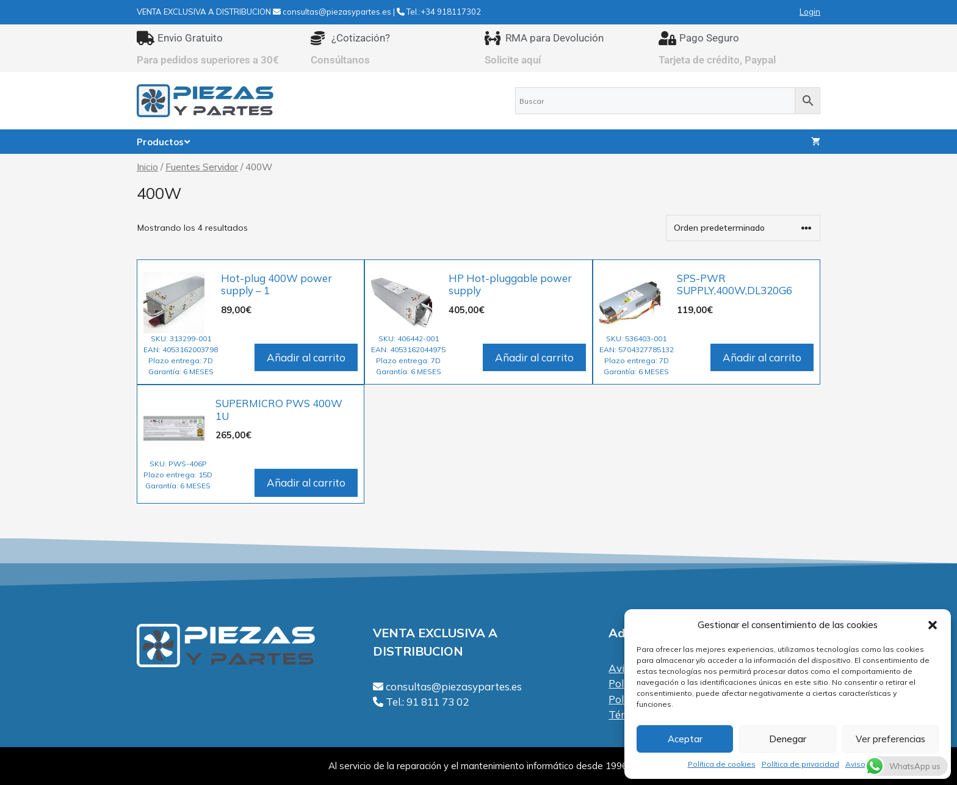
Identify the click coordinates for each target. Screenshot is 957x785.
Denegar (787, 739)
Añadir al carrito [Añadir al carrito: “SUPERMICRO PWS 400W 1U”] (306, 482)
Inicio (147, 167)
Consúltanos (340, 60)
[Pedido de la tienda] (743, 228)
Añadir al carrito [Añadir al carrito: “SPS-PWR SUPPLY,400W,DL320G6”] (762, 357)
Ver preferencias (890, 739)
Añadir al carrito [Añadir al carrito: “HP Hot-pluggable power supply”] (534, 357)
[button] (932, 625)
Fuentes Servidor (201, 167)
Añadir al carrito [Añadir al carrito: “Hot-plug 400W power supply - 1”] (306, 357)
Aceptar (685, 739)
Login (810, 11)
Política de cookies (722, 764)
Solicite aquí (513, 60)
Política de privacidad (800, 764)
